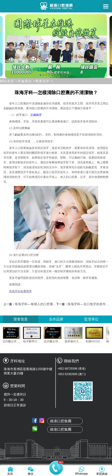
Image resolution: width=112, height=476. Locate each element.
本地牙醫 (56, 435)
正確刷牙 (36, 114)
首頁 (56, 418)
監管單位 (91, 319)
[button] (40, 75)
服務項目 (56, 452)
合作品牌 (56, 319)
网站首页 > (9, 81)
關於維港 (56, 427)
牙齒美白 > (26, 81)
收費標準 (56, 460)
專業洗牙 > (44, 81)
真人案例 (56, 443)
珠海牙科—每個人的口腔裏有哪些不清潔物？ (47, 304)
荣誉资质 (20, 319)
